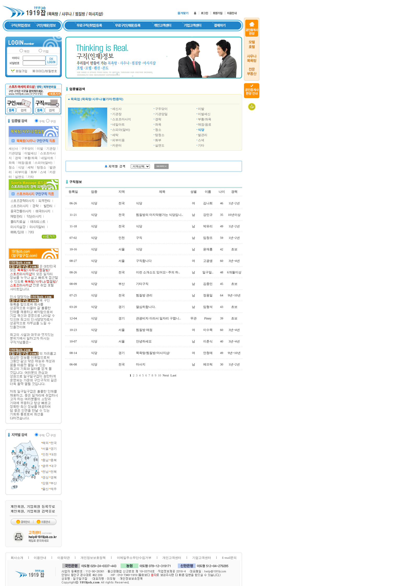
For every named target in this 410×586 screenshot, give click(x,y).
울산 (45, 489)
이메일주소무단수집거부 (134, 558)
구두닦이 (27, 148)
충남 (45, 460)
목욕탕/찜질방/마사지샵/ (153, 353)
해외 (45, 443)
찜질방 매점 (144, 330)
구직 (139, 238)
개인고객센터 (171, 558)
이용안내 (40, 558)
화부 (34, 172)
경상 (45, 477)
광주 (45, 466)
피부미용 (21, 172)
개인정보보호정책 (93, 558)
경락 (18, 158)
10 (159, 375)
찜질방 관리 (144, 295)
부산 (53, 483)
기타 (30, 177)
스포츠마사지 (121, 119)
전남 (45, 472)
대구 (53, 466)
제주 (53, 489)
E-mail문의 (229, 558)
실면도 (19, 177)
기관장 (51, 148)
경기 (53, 448)
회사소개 (17, 558)
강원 (45, 483)
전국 (53, 443)
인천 (45, 454)
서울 (45, 448)
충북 (53, 460)
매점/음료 (24, 163)
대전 (53, 454)
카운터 (117, 145)
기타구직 (142, 284)
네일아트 (47, 158)
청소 (12, 167)
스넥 (43, 172)
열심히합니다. (146, 307)
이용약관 (63, 558)
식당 (21, 167)
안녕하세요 (144, 341)
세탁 (30, 167)
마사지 (140, 364)
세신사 (13, 148)
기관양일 (15, 153)
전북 (53, 472)
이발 (40, 148)
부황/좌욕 (31, 158)
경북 (53, 477)
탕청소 (41, 167)
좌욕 (12, 163)
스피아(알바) (43, 163)
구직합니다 (144, 261)
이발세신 (30, 153)
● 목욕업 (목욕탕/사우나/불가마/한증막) (95, 99)
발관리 (202, 135)
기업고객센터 (201, 558)
